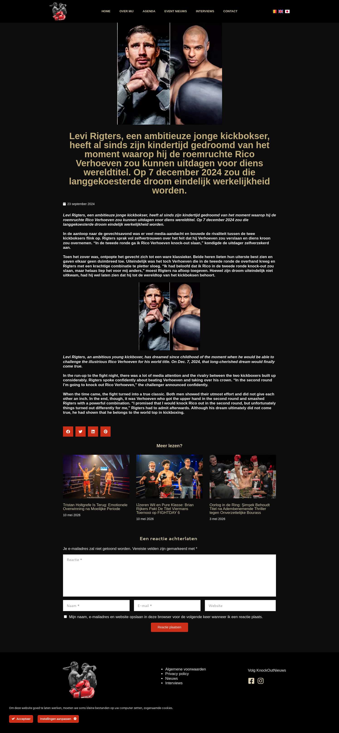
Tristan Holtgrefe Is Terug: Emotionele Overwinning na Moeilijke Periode (95, 507)
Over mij (126, 11)
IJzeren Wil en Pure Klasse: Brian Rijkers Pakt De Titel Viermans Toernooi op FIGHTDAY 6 (165, 509)
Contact (230, 11)
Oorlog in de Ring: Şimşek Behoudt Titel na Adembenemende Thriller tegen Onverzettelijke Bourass (240, 509)
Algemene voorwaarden (185, 669)
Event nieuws (176, 11)
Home (106, 11)
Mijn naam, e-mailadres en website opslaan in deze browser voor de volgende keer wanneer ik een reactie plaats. (166, 617)
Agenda (149, 11)
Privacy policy (177, 674)
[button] (68, 431)
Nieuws (171, 678)
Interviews (205, 11)
